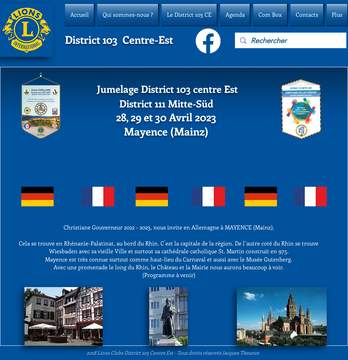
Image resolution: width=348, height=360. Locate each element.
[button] (128, 14)
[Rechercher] (291, 40)
